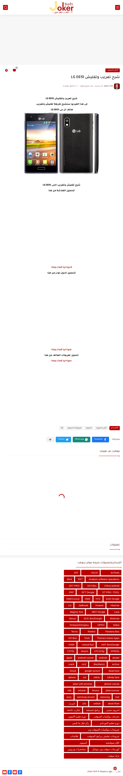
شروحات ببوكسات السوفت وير (103, 729)
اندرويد (89, 428)
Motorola (114, 618)
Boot (69, 579)
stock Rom (113, 703)
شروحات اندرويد (74, 428)
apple (69, 657)
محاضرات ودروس (77, 749)
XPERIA (115, 651)
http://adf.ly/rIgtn (61, 361)
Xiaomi (84, 651)
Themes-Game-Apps (108, 638)
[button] (100, 439)
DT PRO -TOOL (110, 592)
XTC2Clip (99, 651)
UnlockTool (88, 644)
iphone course (111, 683)
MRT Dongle (98, 612)
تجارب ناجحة (73, 710)
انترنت (72, 703)
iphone (72, 677)
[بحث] (5, 7)
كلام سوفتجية (112, 742)
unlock (97, 703)
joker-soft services (82, 683)
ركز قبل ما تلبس (80, 723)
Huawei (99, 605)
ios (84, 677)
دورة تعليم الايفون (77, 716)
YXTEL (71, 651)
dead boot (114, 670)
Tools (87, 638)
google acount (92, 670)
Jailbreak (83, 605)
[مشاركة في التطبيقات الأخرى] (50, 439)
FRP (71, 592)
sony (69, 697)
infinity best (113, 677)
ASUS (94, 572)
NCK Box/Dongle (93, 618)
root (117, 697)
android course (86, 657)
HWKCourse (73, 598)
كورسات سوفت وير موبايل (105, 749)
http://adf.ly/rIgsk (61, 350)
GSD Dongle (112, 598)
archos (115, 664)
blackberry (99, 664)
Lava (116, 612)
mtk (69, 690)
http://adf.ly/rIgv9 (61, 267)
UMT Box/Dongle (110, 644)
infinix (97, 677)
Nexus (72, 618)
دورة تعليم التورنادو (109, 723)
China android (111, 585)
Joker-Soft (92, 772)
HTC (98, 598)
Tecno (74, 631)
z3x (84, 703)
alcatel (115, 657)
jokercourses (112, 690)
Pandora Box (112, 631)
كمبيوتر (83, 742)
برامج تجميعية (93, 710)
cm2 (84, 664)
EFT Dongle (88, 592)
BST (80, 579)
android (103, 657)
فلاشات (74, 736)
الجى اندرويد (112, 70)
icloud (73, 670)
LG (62, 428)
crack (71, 664)
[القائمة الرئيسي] (117, 7)
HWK (87, 598)
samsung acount (85, 697)
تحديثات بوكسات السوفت (106, 716)
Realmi (91, 631)
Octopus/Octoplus (79, 625)
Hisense (115, 605)
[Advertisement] (61, 40)
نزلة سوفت (113, 755)
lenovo (95, 690)
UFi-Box (72, 638)
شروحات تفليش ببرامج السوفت (103, 736)
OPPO (101, 625)
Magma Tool (76, 612)
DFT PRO (74, 585)
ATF (76, 572)
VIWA (71, 644)
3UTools (115, 572)
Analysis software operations (104, 579)
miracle (82, 690)
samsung (105, 697)
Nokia (116, 625)
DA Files (91, 585)
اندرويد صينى (112, 710)
